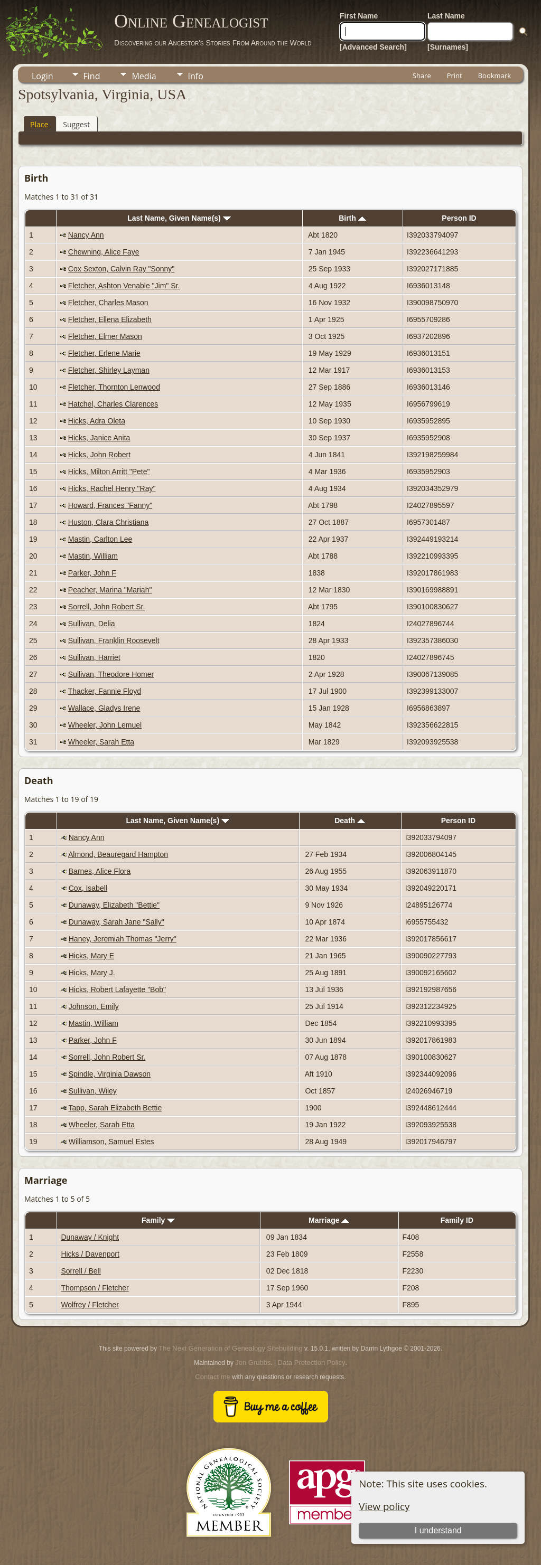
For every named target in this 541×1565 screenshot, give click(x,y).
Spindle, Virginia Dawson (110, 1074)
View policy (384, 1506)
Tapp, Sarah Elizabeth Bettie (115, 1108)
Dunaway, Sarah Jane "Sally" (116, 922)
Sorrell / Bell (80, 1271)
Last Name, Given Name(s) (179, 218)
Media (144, 76)
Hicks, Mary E (91, 955)
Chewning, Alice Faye (103, 252)
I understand (438, 1530)
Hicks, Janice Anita (99, 437)
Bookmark (494, 75)
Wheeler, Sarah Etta (101, 742)
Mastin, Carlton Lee (100, 539)
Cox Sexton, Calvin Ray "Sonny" (121, 269)
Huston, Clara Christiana (108, 522)
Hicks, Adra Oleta (96, 421)
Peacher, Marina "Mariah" (110, 590)
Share (422, 75)
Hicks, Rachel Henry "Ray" (112, 488)
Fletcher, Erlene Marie (104, 353)
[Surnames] (447, 47)
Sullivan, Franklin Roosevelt (114, 640)
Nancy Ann (86, 235)
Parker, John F (92, 573)
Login (42, 76)
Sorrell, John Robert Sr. (106, 606)
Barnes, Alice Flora (100, 871)
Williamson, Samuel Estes (111, 1141)
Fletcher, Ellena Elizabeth (110, 319)
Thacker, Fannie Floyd (105, 691)
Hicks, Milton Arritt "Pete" (109, 471)
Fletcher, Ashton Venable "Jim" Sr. (124, 285)
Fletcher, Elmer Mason (105, 336)
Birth (352, 218)
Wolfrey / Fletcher (89, 1304)
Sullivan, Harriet (94, 657)
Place (39, 124)
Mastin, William (93, 556)
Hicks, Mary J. (92, 972)
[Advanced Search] (373, 47)
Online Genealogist (191, 21)
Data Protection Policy (312, 1362)
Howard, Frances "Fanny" (110, 505)
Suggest (76, 124)
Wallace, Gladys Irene (104, 708)
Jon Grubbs (252, 1362)
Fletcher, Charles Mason (108, 302)
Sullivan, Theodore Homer (111, 674)
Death (349, 820)
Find (91, 76)
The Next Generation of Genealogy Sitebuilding (230, 1348)
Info (195, 76)
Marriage (329, 1220)
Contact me (212, 1377)
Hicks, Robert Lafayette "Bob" (117, 989)
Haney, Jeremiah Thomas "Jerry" (122, 939)
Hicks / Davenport (90, 1254)
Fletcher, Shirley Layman (109, 370)
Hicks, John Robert (99, 454)
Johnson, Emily (94, 1006)
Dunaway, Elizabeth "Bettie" (114, 905)
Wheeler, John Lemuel (105, 725)
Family (158, 1220)
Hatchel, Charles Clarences (113, 404)
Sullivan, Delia (91, 623)
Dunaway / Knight (90, 1237)
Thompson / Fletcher (94, 1288)
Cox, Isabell (88, 888)
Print (454, 75)
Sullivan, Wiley (93, 1091)
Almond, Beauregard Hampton (118, 854)
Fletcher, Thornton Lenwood (114, 387)
